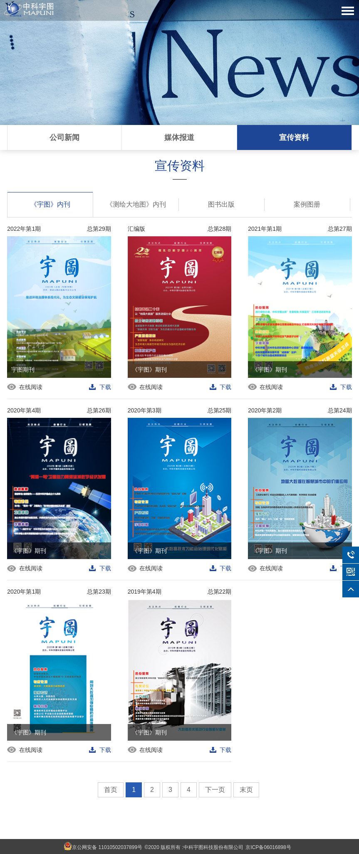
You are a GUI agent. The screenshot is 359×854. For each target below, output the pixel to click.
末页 (246, 789)
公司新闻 (64, 137)
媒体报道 (179, 137)
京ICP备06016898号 (268, 847)
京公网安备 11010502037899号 (103, 846)
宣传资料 (294, 137)
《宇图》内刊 (50, 203)
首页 (110, 789)
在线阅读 (31, 387)
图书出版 (221, 204)
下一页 (215, 789)
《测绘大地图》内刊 (136, 204)
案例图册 (307, 204)
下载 (105, 387)
